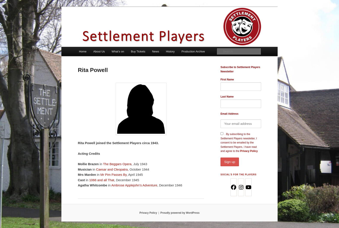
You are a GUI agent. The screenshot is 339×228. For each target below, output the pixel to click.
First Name (227, 79)
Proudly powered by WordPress (180, 212)
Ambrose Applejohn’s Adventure (134, 185)
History (170, 51)
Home (82, 51)
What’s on (118, 51)
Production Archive (193, 51)
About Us (99, 51)
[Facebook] (233, 187)
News (155, 51)
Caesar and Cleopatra (112, 169)
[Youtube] (248, 187)
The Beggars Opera (117, 164)
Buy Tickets (138, 51)
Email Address (229, 113)
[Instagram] (241, 187)
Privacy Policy (241, 158)
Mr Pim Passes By (113, 174)
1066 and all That (101, 180)
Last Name (227, 96)
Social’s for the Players (238, 174)
